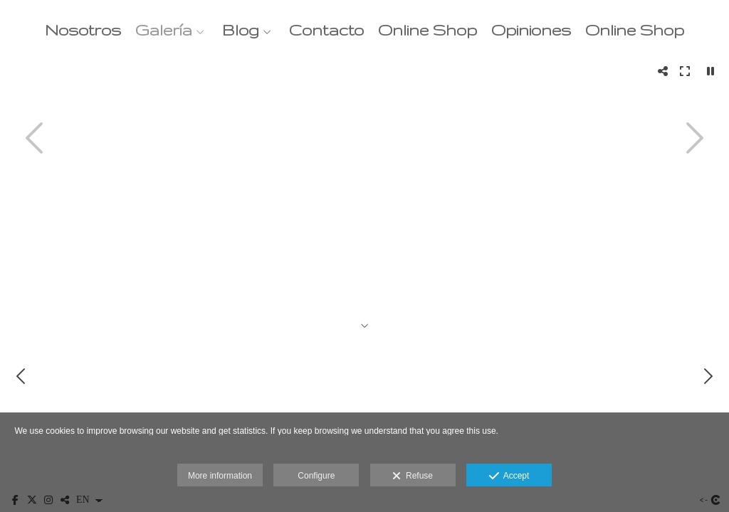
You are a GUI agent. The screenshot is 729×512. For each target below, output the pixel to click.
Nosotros (83, 29)
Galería (163, 29)
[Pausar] (710, 71)
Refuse (412, 476)
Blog (240, 29)
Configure (316, 476)
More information (220, 476)
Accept (509, 476)
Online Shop (427, 29)
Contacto (326, 29)
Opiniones (531, 29)
